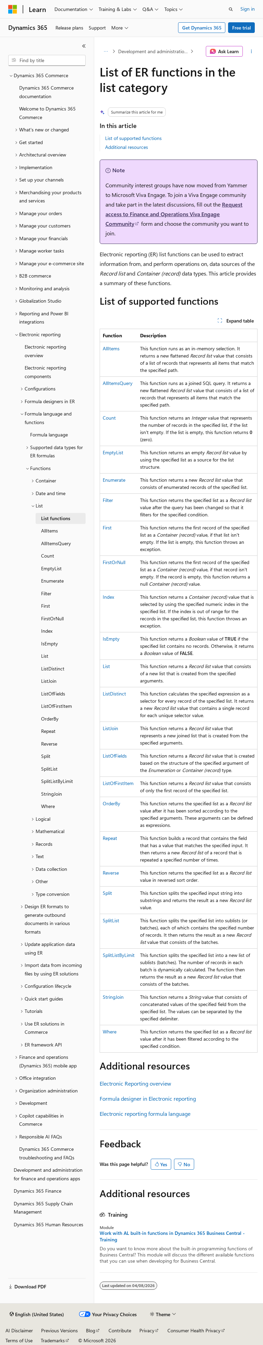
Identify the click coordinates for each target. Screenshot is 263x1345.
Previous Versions (59, 1330)
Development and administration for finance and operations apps (153, 51)
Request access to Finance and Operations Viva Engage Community (173, 214)
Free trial (241, 27)
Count (109, 417)
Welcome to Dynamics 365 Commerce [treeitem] (47, 112)
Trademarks (53, 1340)
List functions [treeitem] (55, 518)
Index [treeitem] (46, 631)
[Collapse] (84, 46)
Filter (108, 500)
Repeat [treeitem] (48, 731)
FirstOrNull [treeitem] (52, 618)
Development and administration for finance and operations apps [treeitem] (48, 1174)
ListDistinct (114, 693)
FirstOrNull (114, 562)
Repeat (110, 838)
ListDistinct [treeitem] (52, 668)
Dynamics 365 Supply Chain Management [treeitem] (43, 1207)
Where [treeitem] (48, 806)
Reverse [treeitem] (49, 743)
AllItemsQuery (118, 383)
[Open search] (231, 9)
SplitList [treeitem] (49, 768)
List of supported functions (133, 138)
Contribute (120, 1330)
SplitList (111, 920)
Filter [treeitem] (46, 593)
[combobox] (47, 60)
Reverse (111, 872)
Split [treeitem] (45, 756)
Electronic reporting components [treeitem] (45, 371)
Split (107, 893)
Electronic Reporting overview (135, 1083)
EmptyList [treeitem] (51, 568)
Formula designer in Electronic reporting (148, 1098)
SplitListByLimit (119, 955)
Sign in (247, 8)
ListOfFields (115, 755)
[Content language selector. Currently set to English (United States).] (36, 1314)
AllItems (111, 348)
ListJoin (110, 728)
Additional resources (126, 147)
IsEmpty (111, 638)
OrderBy (111, 803)
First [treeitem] (45, 606)
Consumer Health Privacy (194, 1330)
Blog (90, 1330)
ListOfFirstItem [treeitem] (56, 706)
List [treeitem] (44, 656)
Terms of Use (19, 1340)
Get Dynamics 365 (202, 27)
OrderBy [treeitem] (50, 718)
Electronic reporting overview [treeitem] (45, 351)
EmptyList (113, 452)
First (107, 527)
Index (108, 597)
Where (109, 1031)
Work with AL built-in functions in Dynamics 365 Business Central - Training (172, 1236)
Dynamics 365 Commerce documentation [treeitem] (46, 92)
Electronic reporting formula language (145, 1113)
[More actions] (252, 51)
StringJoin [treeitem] (51, 794)
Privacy (146, 1330)
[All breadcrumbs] (106, 51)
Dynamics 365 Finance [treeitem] (37, 1191)
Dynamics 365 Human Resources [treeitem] (48, 1224)
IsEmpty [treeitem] (49, 643)
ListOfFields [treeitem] (53, 693)
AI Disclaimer (19, 1330)
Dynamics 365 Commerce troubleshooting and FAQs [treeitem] (46, 1153)
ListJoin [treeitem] (49, 681)
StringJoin (113, 997)
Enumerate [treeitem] (52, 580)
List (106, 666)
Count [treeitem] (47, 555)
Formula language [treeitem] (49, 434)
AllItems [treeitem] (49, 530)
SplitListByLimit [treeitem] (57, 781)
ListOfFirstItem (118, 783)
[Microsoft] (12, 9)
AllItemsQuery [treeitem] (56, 543)
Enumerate (114, 480)
